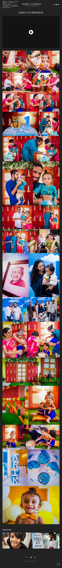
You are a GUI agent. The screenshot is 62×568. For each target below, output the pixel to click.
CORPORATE (14, 5)
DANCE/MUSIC (14, 6)
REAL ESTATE (12, 2)
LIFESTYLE (4, 4)
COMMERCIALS (6, 5)
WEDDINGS (10, 1)
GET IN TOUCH (6, 7)
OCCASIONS (5, 6)
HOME (4, 1)
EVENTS (16, 1)
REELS (9, 4)
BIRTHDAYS (5, 2)
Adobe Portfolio (33, 561)
